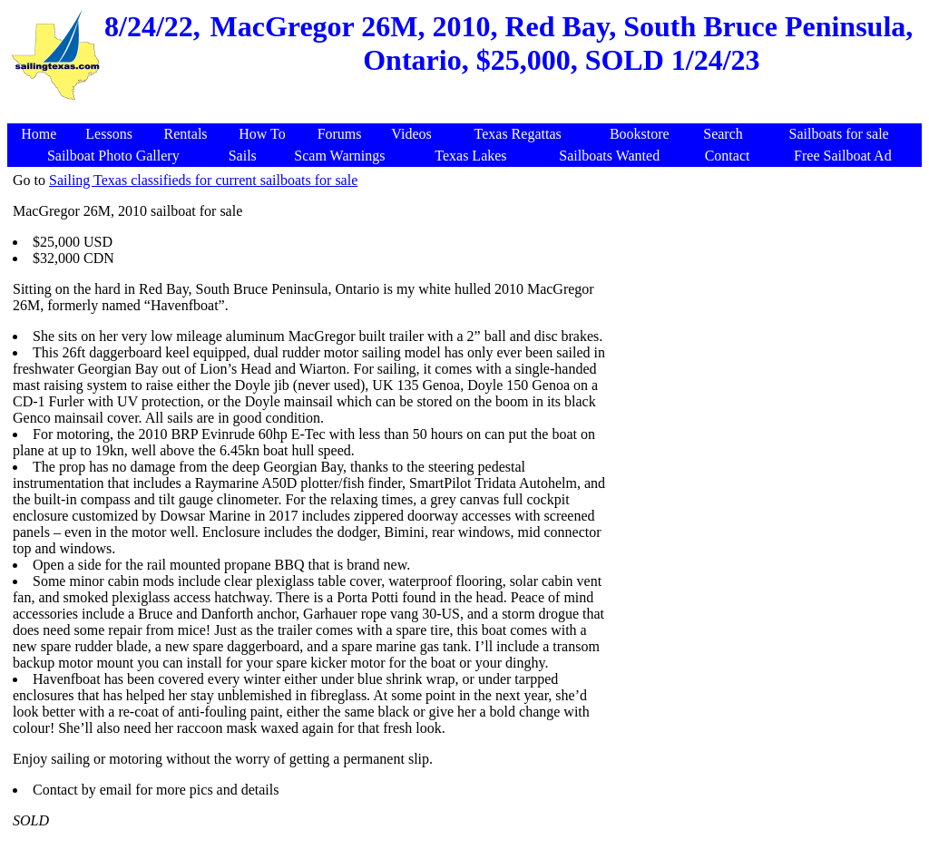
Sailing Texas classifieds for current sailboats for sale (203, 180)
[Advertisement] (763, 299)
